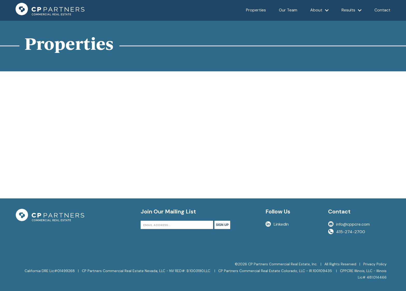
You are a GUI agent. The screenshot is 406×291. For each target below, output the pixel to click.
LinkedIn (276, 224)
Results (351, 13)
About (319, 13)
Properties (256, 10)
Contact (382, 10)
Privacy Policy (375, 264)
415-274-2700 (346, 231)
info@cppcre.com (349, 224)
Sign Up (222, 225)
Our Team (288, 10)
